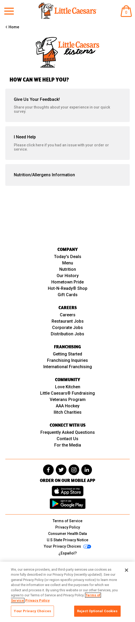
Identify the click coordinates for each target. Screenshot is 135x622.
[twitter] (61, 470)
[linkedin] (86, 470)
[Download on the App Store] (68, 491)
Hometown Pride (67, 282)
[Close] (126, 570)
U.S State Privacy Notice (67, 540)
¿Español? (67, 553)
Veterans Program (68, 399)
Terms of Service (67, 521)
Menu (67, 262)
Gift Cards (68, 294)
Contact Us (67, 438)
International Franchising (67, 366)
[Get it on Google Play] (68, 503)
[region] (67, 592)
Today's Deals (67, 256)
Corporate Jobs (67, 327)
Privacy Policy (67, 527)
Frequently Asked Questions (67, 432)
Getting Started (67, 354)
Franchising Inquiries (67, 360)
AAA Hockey (67, 405)
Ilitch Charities (68, 412)
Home (14, 27)
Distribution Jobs (67, 333)
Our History (68, 275)
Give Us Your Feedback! (67, 105)
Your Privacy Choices (32, 611)
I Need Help (67, 142)
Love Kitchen (67, 386)
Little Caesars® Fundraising (67, 393)
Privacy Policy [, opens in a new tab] (37, 600)
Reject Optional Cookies (97, 611)
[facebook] (48, 470)
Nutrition (67, 269)
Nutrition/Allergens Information (44, 174)
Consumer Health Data (67, 533)
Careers (67, 314)
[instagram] (74, 470)
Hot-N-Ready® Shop (67, 288)
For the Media (67, 445)
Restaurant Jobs (68, 321)
